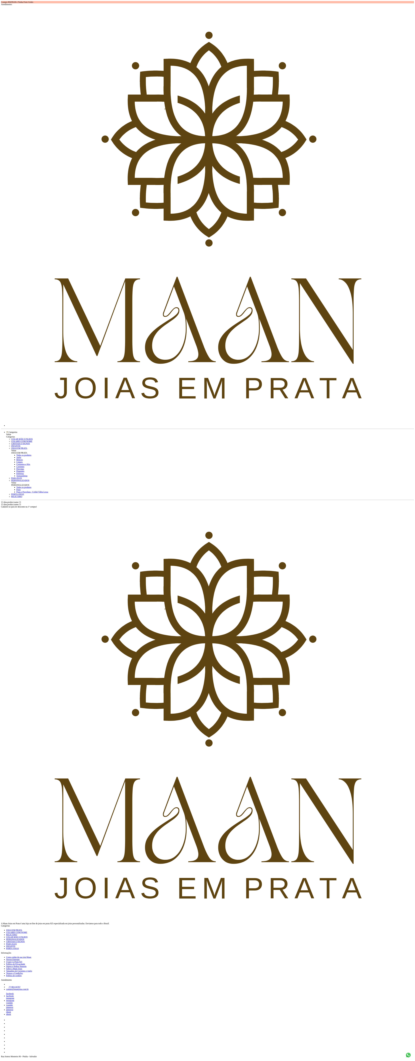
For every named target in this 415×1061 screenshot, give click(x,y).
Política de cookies (14, 976)
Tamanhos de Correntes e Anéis (19, 971)
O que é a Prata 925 (14, 962)
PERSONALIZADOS (20, 480)
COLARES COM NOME (21, 441)
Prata (18, 490)
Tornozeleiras (21, 476)
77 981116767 (13, 987)
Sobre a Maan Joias (14, 969)
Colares (19, 462)
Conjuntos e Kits (23, 464)
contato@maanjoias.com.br (17, 989)
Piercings (20, 469)
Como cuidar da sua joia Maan (18, 957)
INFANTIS (15, 446)
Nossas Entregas (13, 959)
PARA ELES (16, 478)
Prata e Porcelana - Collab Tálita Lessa (32, 492)
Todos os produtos (23, 455)
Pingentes (20, 471)
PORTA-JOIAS (17, 494)
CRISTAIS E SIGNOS (20, 444)
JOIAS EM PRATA (19, 448)
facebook (10, 994)
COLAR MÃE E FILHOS (22, 439)
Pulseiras (20, 473)
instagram (10, 998)
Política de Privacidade (15, 964)
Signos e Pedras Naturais (16, 966)
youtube (9, 1003)
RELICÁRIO (16, 496)
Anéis (18, 457)
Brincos (19, 460)
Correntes (20, 467)
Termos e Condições (14, 973)
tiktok (8, 1012)
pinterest (9, 1007)
